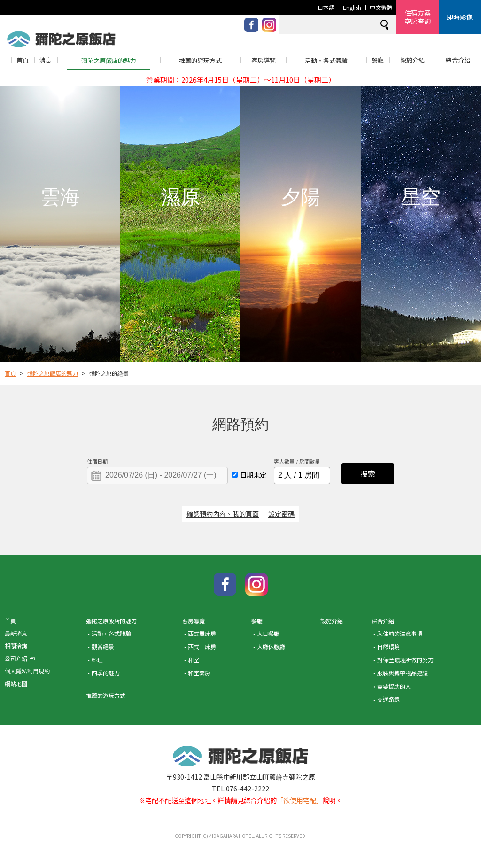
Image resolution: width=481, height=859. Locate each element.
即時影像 (460, 17)
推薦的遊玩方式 (200, 60)
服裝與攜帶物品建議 (402, 673)
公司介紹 (20, 658)
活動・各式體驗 (326, 60)
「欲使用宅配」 (300, 800)
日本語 (326, 7)
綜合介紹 (458, 59)
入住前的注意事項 (399, 633)
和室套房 (199, 673)
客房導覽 (263, 60)
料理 (97, 660)
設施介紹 (412, 59)
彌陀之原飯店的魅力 (108, 60)
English (352, 7)
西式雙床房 (202, 633)
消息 (45, 59)
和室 (193, 660)
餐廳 (378, 59)
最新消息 (16, 633)
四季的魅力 (106, 673)
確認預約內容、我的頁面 (222, 513)
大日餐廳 (268, 633)
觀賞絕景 (103, 646)
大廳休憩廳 (271, 646)
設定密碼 (281, 513)
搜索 (367, 473)
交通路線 (388, 699)
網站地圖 (16, 684)
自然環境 (388, 646)
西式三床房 (202, 646)
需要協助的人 (394, 686)
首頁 (22, 59)
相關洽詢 (16, 646)
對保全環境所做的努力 (405, 660)
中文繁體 (381, 7)
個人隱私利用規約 (27, 671)
